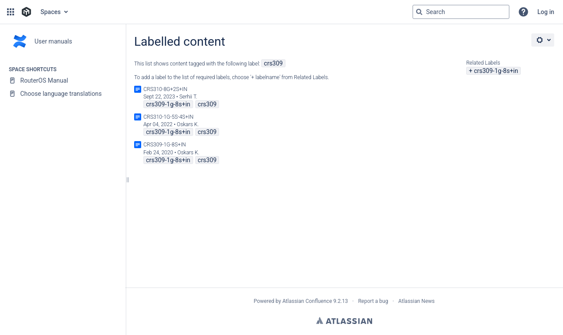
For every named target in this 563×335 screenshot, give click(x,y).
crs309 (273, 63)
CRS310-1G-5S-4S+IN (168, 117)
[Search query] (461, 12)
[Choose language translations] (62, 93)
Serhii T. (188, 97)
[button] (10, 12)
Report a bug (373, 301)
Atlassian (344, 320)
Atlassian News (416, 301)
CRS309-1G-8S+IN (164, 145)
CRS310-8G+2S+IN (165, 89)
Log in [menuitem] (545, 11)
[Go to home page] (26, 12)
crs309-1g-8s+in (496, 70)
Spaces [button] (50, 11)
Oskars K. (188, 124)
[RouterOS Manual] (62, 80)
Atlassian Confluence (307, 301)
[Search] (419, 11)
